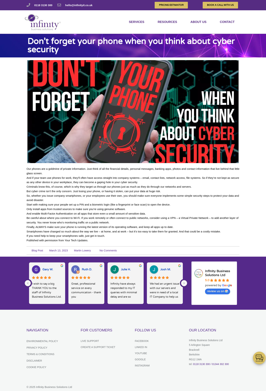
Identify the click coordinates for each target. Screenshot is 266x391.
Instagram (142, 365)
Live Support (90, 341)
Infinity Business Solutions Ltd (217, 273)
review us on (217, 291)
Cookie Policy (36, 367)
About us (198, 22)
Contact (227, 22)
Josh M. (165, 269)
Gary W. (47, 269)
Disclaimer (34, 360)
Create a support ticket (98, 347)
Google (140, 359)
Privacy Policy (37, 347)
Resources (167, 22)
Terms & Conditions (40, 354)
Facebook (142, 341)
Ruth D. (87, 269)
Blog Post (37, 250)
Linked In (141, 347)
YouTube (141, 353)
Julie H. (126, 269)
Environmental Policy (42, 341)
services (136, 22)
